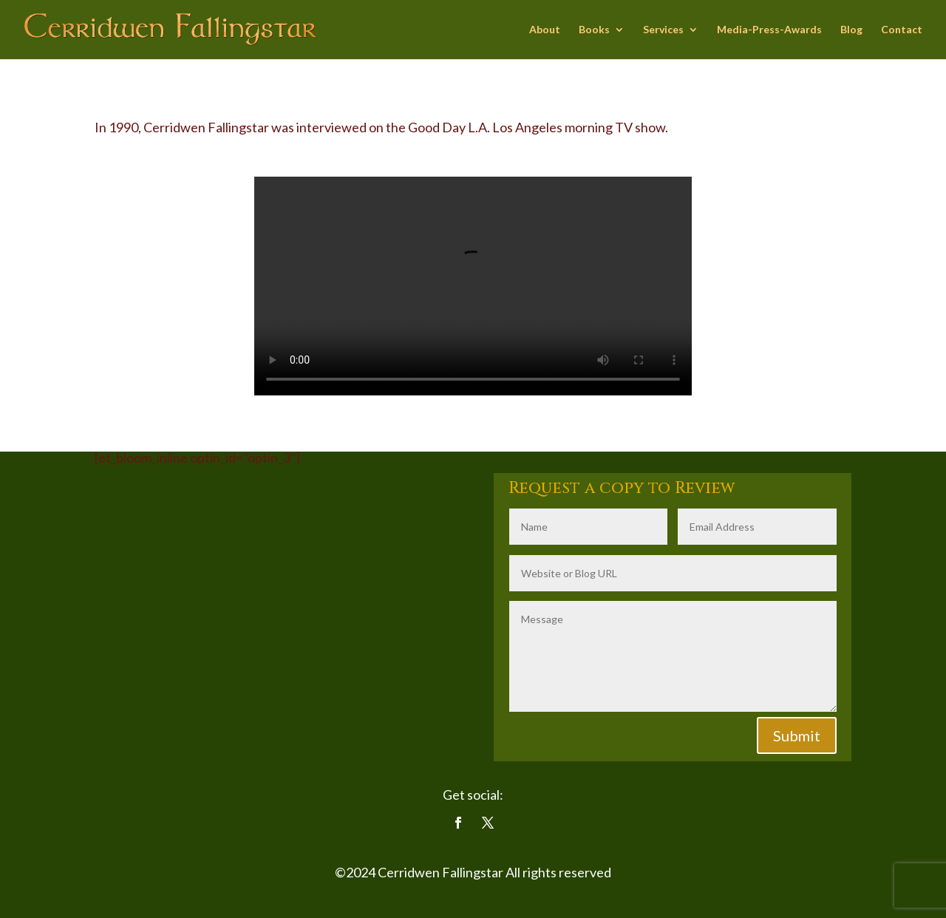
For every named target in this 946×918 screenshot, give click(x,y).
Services (663, 29)
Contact (901, 29)
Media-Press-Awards (769, 29)
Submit (796, 735)
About (544, 29)
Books (594, 29)
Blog (851, 29)
